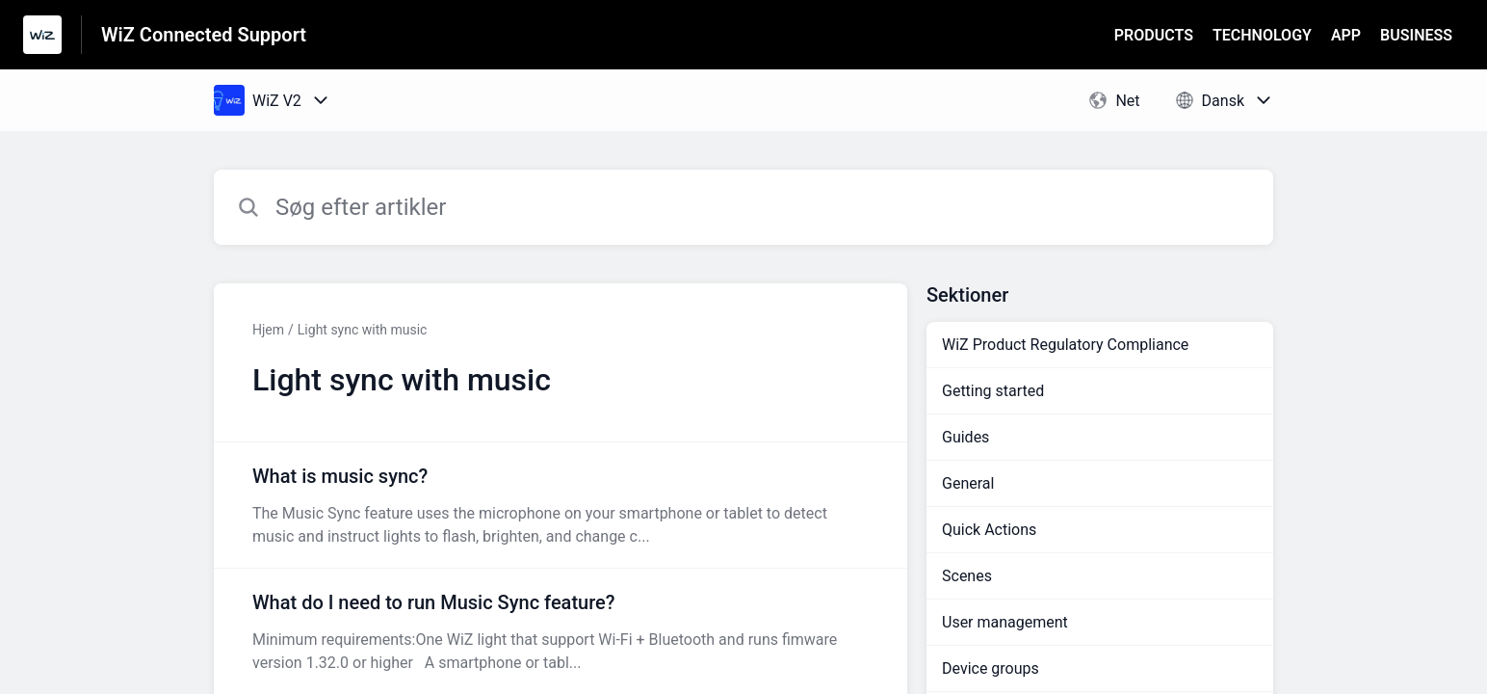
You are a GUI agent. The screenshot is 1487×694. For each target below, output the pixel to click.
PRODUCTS (1153, 35)
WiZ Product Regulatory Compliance (1065, 344)
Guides (965, 437)
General (968, 483)
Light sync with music (363, 329)
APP (1346, 35)
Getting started (993, 391)
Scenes (967, 576)
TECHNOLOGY (1262, 35)
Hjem (268, 329)
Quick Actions (989, 529)
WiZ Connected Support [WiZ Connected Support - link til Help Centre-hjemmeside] (203, 34)
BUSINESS (1416, 35)
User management (1005, 622)
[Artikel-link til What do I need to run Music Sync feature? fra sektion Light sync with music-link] (560, 631)
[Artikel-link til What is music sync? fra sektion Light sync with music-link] (560, 505)
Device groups (990, 668)
